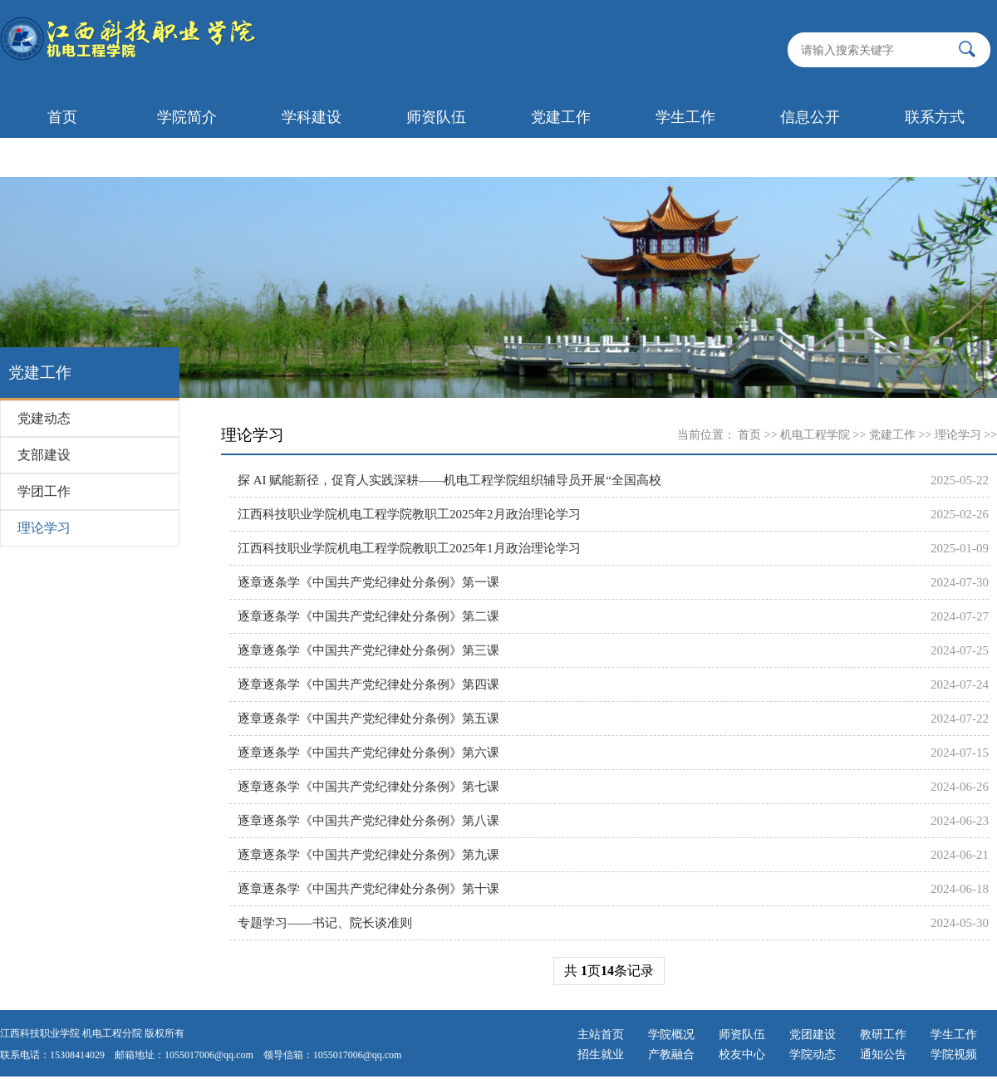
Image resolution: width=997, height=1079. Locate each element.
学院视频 (954, 1054)
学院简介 (187, 117)
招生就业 (600, 1054)
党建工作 (561, 117)
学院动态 (812, 1054)
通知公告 (883, 1054)
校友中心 (742, 1054)
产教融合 (671, 1054)
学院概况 (671, 1034)
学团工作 (44, 491)
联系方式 (935, 117)
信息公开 (810, 117)
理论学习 (44, 528)
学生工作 (685, 117)
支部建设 (44, 455)
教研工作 (883, 1034)
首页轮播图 (62, 157)
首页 (62, 117)
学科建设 (311, 117)
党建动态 (44, 418)
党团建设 (812, 1034)
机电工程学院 (815, 435)
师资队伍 (436, 117)
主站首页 (600, 1034)
